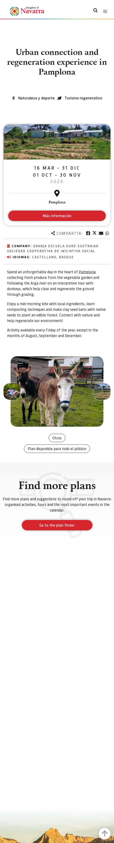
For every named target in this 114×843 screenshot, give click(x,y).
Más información (57, 215)
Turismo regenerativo (83, 97)
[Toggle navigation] (105, 11)
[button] (12, 391)
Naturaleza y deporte (36, 97)
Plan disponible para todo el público (57, 448)
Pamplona (87, 271)
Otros (57, 437)
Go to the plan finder (57, 525)
